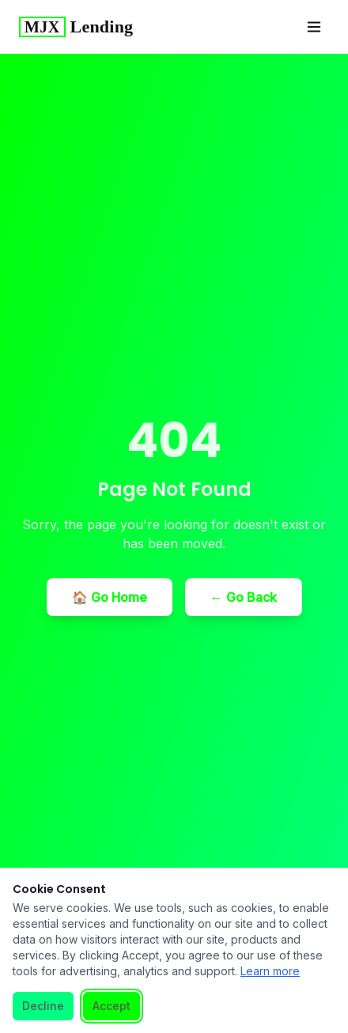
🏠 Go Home (109, 597)
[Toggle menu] (314, 27)
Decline (43, 1005)
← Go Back (243, 597)
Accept (111, 1005)
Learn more (270, 971)
